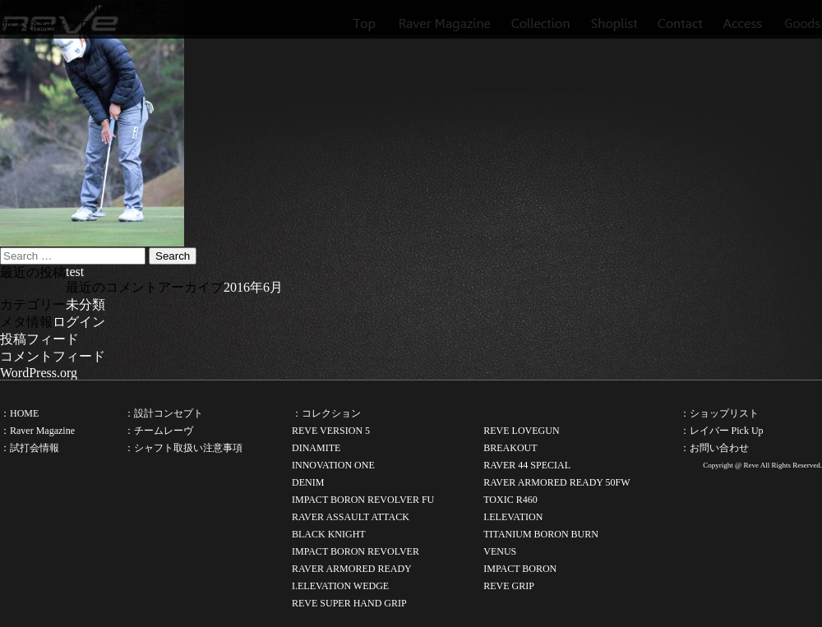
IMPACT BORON (519, 568)
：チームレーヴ (158, 430)
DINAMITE (316, 448)
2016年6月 (253, 287)
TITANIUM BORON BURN (540, 534)
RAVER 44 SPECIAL (526, 465)
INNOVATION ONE (333, 465)
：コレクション (326, 413)
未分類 (85, 304)
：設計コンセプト (163, 413)
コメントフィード (52, 356)
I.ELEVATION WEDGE (340, 586)
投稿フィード (39, 339)
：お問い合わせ (714, 448)
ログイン (79, 322)
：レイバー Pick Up (722, 430)
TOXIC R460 (510, 499)
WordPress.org (38, 373)
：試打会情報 (29, 448)
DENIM (308, 482)
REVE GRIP (508, 586)
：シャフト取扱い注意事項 (183, 448)
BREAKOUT (510, 448)
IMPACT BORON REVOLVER (355, 551)
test (75, 272)
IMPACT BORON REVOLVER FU (363, 499)
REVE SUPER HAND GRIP (349, 603)
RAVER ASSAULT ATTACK (350, 517)
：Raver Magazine (37, 430)
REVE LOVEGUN (521, 430)
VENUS (499, 551)
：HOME (19, 413)
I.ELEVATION (513, 517)
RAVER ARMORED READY (352, 568)
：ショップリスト (719, 413)
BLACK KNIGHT (329, 534)
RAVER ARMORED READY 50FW (556, 482)
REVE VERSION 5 (331, 430)
